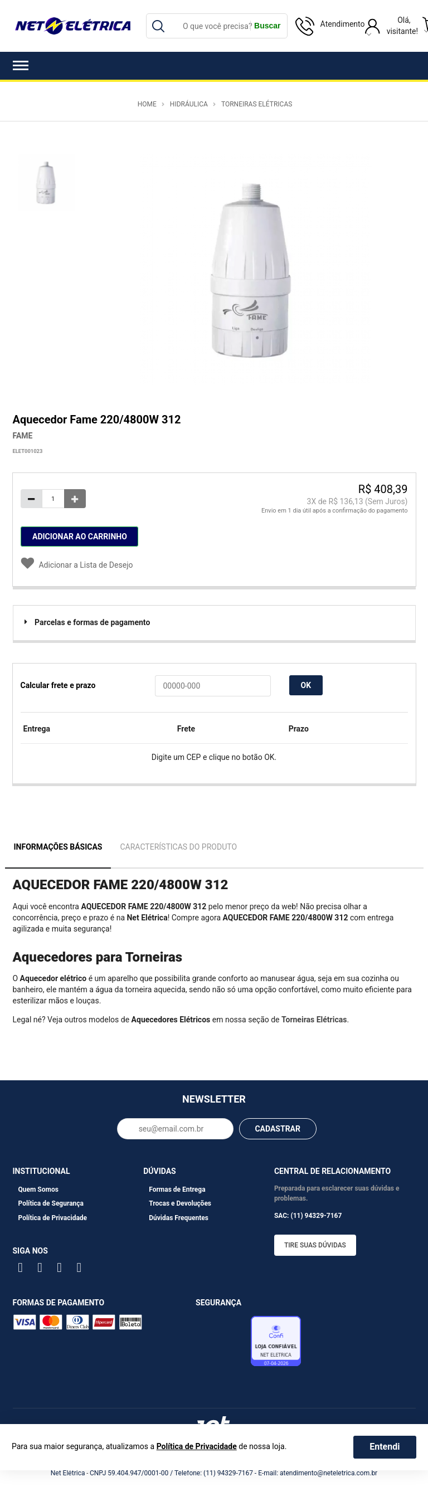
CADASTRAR (277, 1128)
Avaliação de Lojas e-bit (221, 1343)
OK (306, 685)
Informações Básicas (58, 846)
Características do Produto (178, 846)
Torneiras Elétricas (256, 104)
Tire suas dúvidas (315, 1245)
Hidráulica (189, 104)
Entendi (384, 1446)
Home (147, 104)
